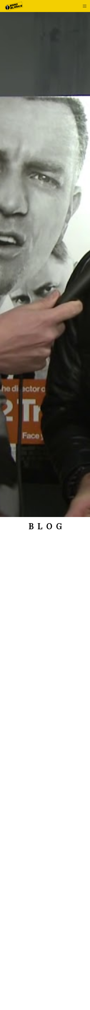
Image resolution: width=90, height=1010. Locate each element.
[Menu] (83, 6)
